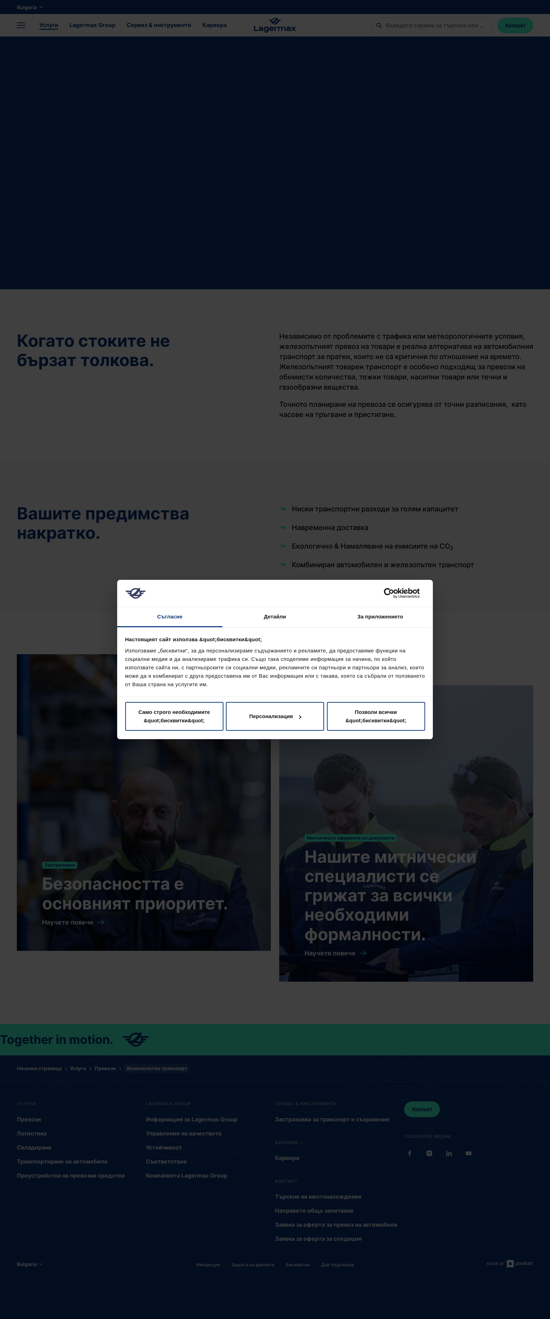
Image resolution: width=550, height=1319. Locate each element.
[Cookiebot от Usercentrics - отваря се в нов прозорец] (394, 593)
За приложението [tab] (380, 616)
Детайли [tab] (275, 616)
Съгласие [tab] (169, 616)
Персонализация (275, 716)
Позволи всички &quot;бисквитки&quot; (376, 716)
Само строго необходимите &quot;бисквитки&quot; (174, 716)
